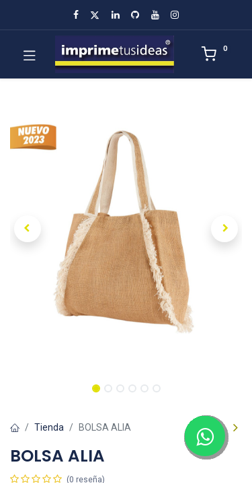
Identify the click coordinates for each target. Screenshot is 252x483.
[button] (27, 229)
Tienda (49, 427)
